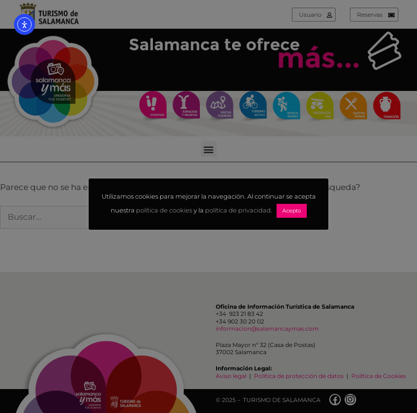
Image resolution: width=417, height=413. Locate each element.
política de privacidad (238, 210)
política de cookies (164, 210)
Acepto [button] (291, 210)
